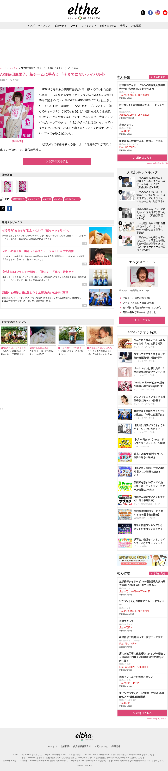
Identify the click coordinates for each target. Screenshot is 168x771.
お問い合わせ (101, 746)
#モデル (58, 199)
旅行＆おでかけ (108, 25)
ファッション (89, 25)
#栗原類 (47, 199)
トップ (30, 25)
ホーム (3, 68)
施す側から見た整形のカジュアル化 (142, 307)
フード (74, 25)
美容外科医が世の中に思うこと (139, 312)
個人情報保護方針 (82, 746)
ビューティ (60, 25)
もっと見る (144, 320)
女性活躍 (136, 25)
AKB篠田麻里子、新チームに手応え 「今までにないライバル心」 (54, 74)
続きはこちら (144, 157)
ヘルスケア (44, 25)
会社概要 (65, 746)
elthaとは (52, 746)
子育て (123, 25)
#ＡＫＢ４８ (34, 199)
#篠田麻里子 (18, 199)
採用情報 (115, 746)
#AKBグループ (72, 199)
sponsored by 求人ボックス (157, 163)
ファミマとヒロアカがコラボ (138, 302)
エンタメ (13, 68)
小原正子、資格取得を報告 (137, 297)
